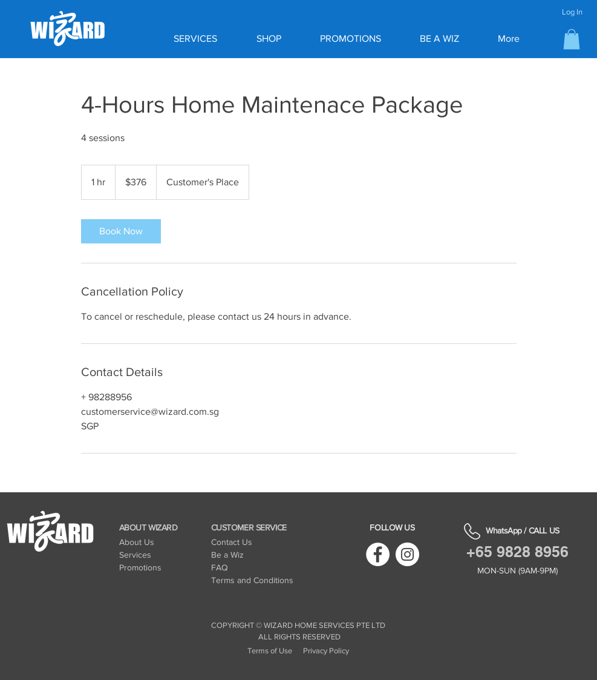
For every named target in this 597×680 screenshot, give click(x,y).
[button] (571, 39)
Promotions (140, 567)
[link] (121, 231)
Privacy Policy (326, 650)
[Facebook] (378, 554)
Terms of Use (269, 650)
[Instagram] (407, 554)
